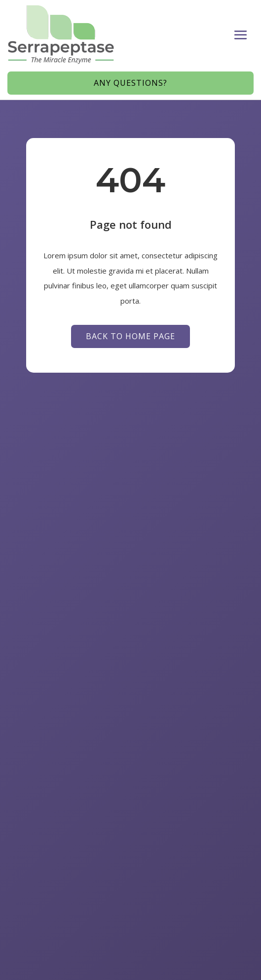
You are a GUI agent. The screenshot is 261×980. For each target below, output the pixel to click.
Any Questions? (130, 82)
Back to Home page (130, 336)
